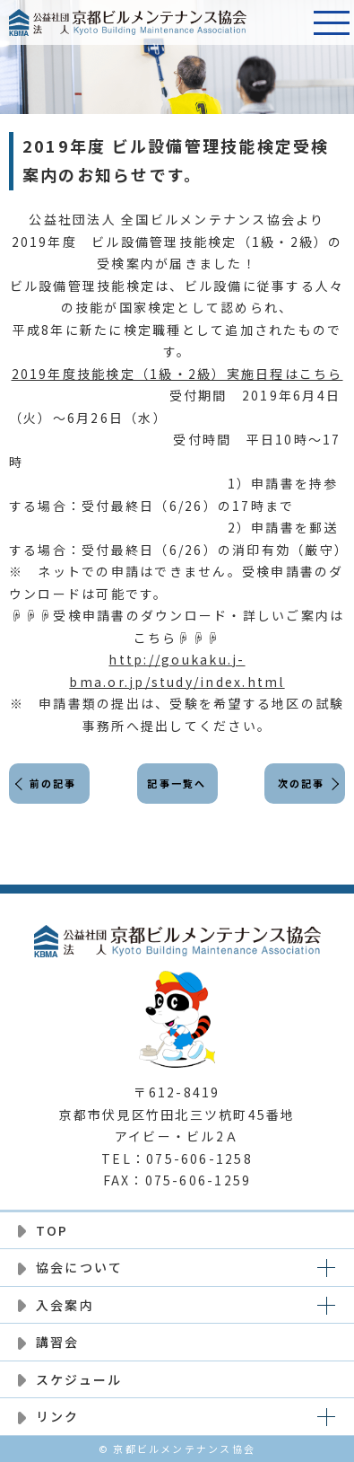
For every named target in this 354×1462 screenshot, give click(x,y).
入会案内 (65, 1305)
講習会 (58, 1342)
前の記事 (53, 783)
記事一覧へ (176, 783)
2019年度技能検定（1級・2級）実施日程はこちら (177, 374)
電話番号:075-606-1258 (286, 22)
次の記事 (301, 783)
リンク (58, 1416)
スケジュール (79, 1379)
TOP (52, 1230)
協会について (79, 1267)
